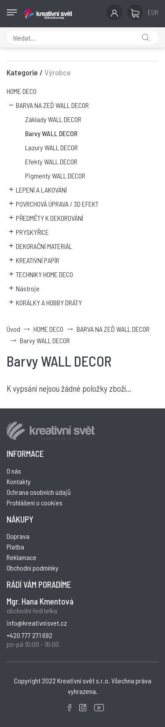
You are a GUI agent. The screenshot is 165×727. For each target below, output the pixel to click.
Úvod (13, 329)
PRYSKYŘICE (32, 232)
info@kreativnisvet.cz (37, 623)
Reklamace (22, 557)
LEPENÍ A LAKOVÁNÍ (41, 189)
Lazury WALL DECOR (51, 147)
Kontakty (19, 481)
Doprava (18, 536)
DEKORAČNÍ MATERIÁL (44, 246)
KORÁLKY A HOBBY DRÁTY (49, 302)
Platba (15, 546)
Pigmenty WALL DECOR (55, 175)
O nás (14, 471)
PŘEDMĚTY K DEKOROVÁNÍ (49, 218)
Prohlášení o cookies (34, 502)
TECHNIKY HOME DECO (44, 274)
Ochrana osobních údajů (39, 492)
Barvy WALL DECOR (51, 133)
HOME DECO (22, 91)
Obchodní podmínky (33, 568)
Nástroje (28, 288)
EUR (153, 12)
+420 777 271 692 (29, 635)
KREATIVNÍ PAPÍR (37, 260)
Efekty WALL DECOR (51, 161)
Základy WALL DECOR (53, 119)
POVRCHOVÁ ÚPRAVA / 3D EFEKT (57, 204)
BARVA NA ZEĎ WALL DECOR (52, 105)
